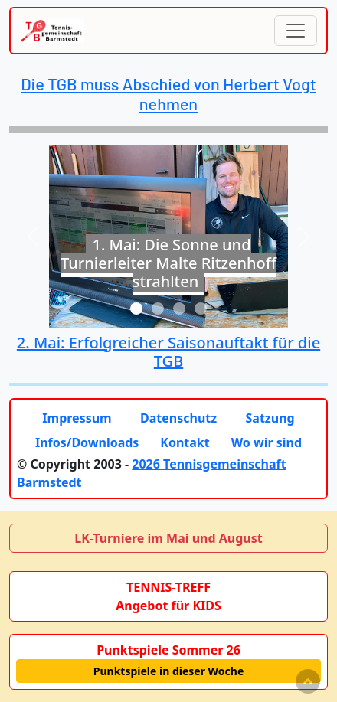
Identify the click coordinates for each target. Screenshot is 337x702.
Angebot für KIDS (168, 605)
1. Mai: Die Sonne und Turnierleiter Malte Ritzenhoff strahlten (168, 263)
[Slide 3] (179, 308)
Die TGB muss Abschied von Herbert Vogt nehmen (168, 93)
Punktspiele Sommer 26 (168, 650)
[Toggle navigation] (295, 30)
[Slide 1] (136, 308)
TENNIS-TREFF (168, 587)
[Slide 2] (158, 308)
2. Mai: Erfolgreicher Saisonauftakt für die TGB (168, 351)
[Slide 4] (201, 308)
